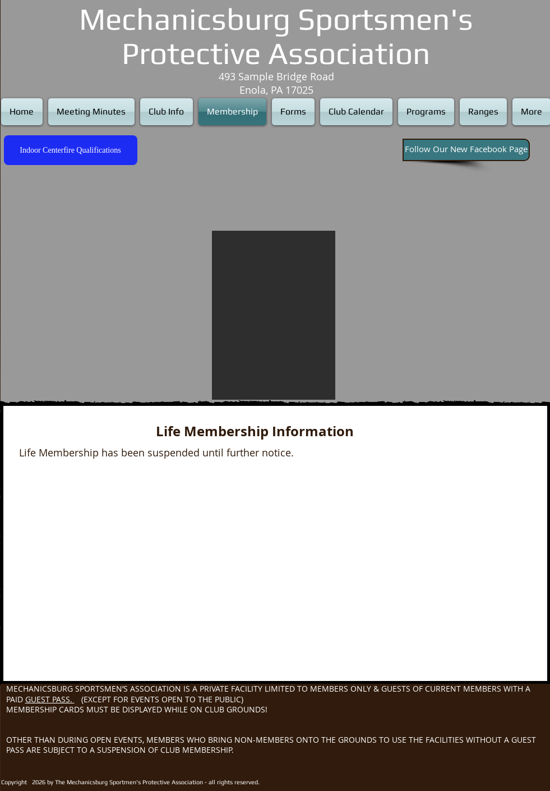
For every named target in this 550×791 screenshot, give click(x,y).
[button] (273, 315)
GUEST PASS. (50, 699)
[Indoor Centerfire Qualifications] (70, 150)
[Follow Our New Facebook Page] (466, 150)
